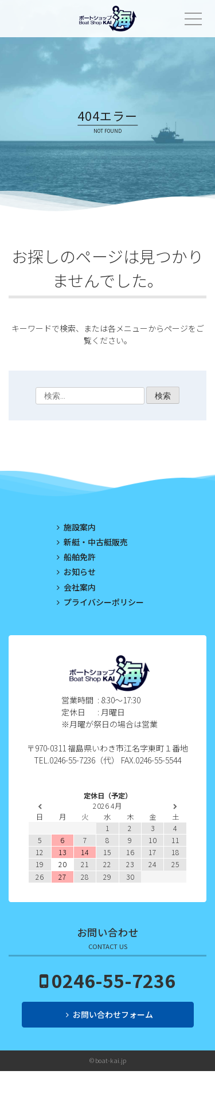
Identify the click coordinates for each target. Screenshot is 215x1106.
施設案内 (80, 527)
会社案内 (80, 587)
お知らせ (80, 571)
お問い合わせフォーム (113, 1014)
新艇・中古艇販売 (96, 542)
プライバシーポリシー (104, 602)
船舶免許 (80, 556)
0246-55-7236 (113, 980)
